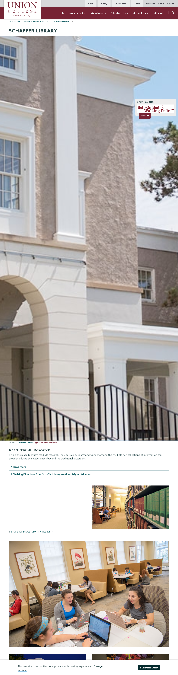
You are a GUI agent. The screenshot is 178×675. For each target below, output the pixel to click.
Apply (104, 3)
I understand (149, 667)
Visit (90, 3)
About (158, 13)
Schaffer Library (62, 21)
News (161, 3)
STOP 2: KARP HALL (20, 532)
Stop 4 (145, 115)
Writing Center (26, 442)
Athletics (150, 3)
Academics (98, 13)
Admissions (14, 21)
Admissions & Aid (74, 13)
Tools (137, 3)
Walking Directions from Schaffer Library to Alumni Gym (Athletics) (52, 474)
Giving (170, 3)
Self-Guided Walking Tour (37, 21)
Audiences (120, 3)
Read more (19, 466)
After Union (141, 13)
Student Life (119, 13)
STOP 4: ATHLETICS (41, 532)
